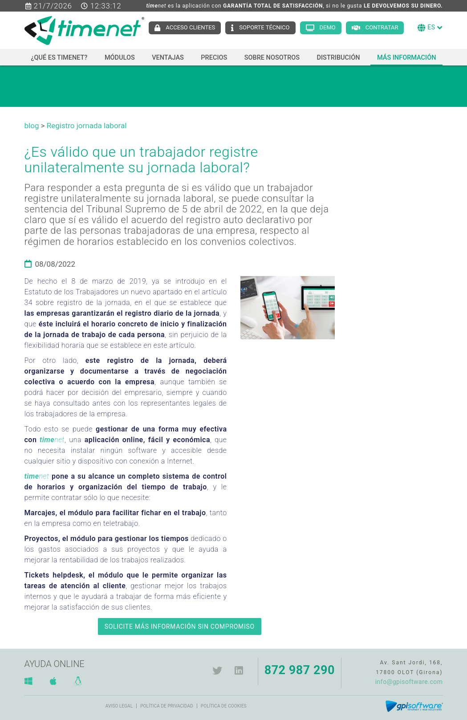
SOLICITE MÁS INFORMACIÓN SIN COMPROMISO (180, 626)
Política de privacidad (166, 706)
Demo (328, 27)
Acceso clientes (190, 27)
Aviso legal (119, 706)
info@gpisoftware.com (409, 681)
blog (31, 125)
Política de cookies (224, 706)
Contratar (381, 27)
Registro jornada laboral (87, 125)
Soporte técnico (264, 27)
